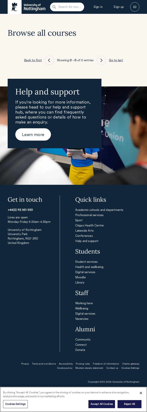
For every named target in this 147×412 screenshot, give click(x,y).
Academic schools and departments (99, 210)
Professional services (89, 215)
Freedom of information (106, 363)
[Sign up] (119, 7)
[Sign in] (98, 7)
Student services (86, 262)
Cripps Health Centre (89, 225)
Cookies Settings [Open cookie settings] (130, 368)
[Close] (141, 393)
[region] (73, 399)
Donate (80, 350)
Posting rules (83, 363)
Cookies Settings (15, 404)
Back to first (33, 60)
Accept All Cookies (102, 404)
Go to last (116, 60)
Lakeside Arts (84, 230)
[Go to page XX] (49, 60)
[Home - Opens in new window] (26, 7)
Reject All (129, 404)
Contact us (112, 368)
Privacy (25, 363)
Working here (84, 303)
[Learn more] (33, 134)
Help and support (87, 241)
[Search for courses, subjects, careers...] (69, 7)
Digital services (85, 272)
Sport (79, 220)
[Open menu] (134, 7)
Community (83, 339)
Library (79, 282)
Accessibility (66, 363)
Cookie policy (64, 368)
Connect (81, 345)
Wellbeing (81, 308)
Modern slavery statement (89, 368)
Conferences (84, 236)
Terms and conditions (44, 363)
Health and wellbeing (89, 267)
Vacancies (82, 319)
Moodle (80, 277)
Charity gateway (130, 363)
